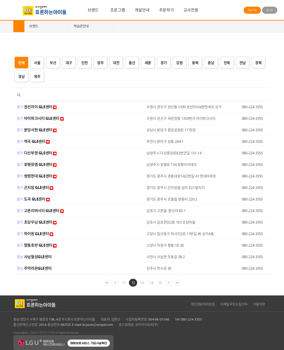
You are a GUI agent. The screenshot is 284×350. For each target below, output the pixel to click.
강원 (179, 62)
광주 (100, 62)
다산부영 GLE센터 (40, 157)
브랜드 (93, 10)
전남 (242, 62)
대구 (69, 62)
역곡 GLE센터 (37, 145)
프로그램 (117, 10)
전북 (227, 62)
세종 (148, 62)
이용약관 (259, 304)
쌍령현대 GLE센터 (40, 180)
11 (123, 282)
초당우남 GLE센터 (40, 226)
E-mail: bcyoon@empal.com (92, 324)
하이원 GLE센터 (38, 238)
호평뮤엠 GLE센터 (40, 168)
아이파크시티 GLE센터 (44, 122)
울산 (132, 62)
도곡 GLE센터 (37, 203)
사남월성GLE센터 (37, 261)
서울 (37, 62)
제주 (37, 76)
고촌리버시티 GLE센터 (44, 214)
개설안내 (142, 10)
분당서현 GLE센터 (40, 134)
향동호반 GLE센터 (40, 249)
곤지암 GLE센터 (38, 191)
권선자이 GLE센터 (40, 111)
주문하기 (166, 10)
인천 (84, 62)
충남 (211, 62)
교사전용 (190, 10)
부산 (53, 62)
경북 (258, 62)
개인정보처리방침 (203, 304)
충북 (195, 62)
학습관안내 (81, 26)
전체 (21, 62)
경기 (163, 62)
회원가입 (252, 10)
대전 (116, 62)
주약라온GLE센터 (37, 272)
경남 (21, 76)
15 (159, 282)
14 (150, 282)
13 (141, 282)
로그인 (269, 10)
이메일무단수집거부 (233, 304)
